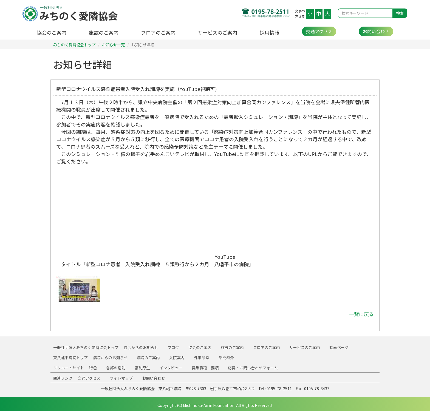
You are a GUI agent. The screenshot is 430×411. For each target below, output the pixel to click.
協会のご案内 (51, 32)
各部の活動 (115, 367)
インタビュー (170, 367)
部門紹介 (226, 357)
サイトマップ (121, 378)
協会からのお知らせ (141, 347)
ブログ (173, 347)
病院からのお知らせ (110, 357)
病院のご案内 (148, 357)
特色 (93, 367)
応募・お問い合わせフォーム (253, 367)
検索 (400, 13)
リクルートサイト (68, 367)
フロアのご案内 (158, 32)
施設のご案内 (103, 32)
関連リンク (62, 378)
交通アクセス (319, 31)
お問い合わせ (376, 31)
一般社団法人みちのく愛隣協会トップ (85, 347)
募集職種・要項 (205, 367)
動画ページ (339, 347)
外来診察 (201, 357)
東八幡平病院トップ (70, 357)
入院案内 (177, 357)
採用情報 (269, 32)
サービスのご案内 (217, 32)
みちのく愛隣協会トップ (74, 44)
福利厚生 (142, 367)
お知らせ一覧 (113, 44)
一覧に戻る (361, 314)
